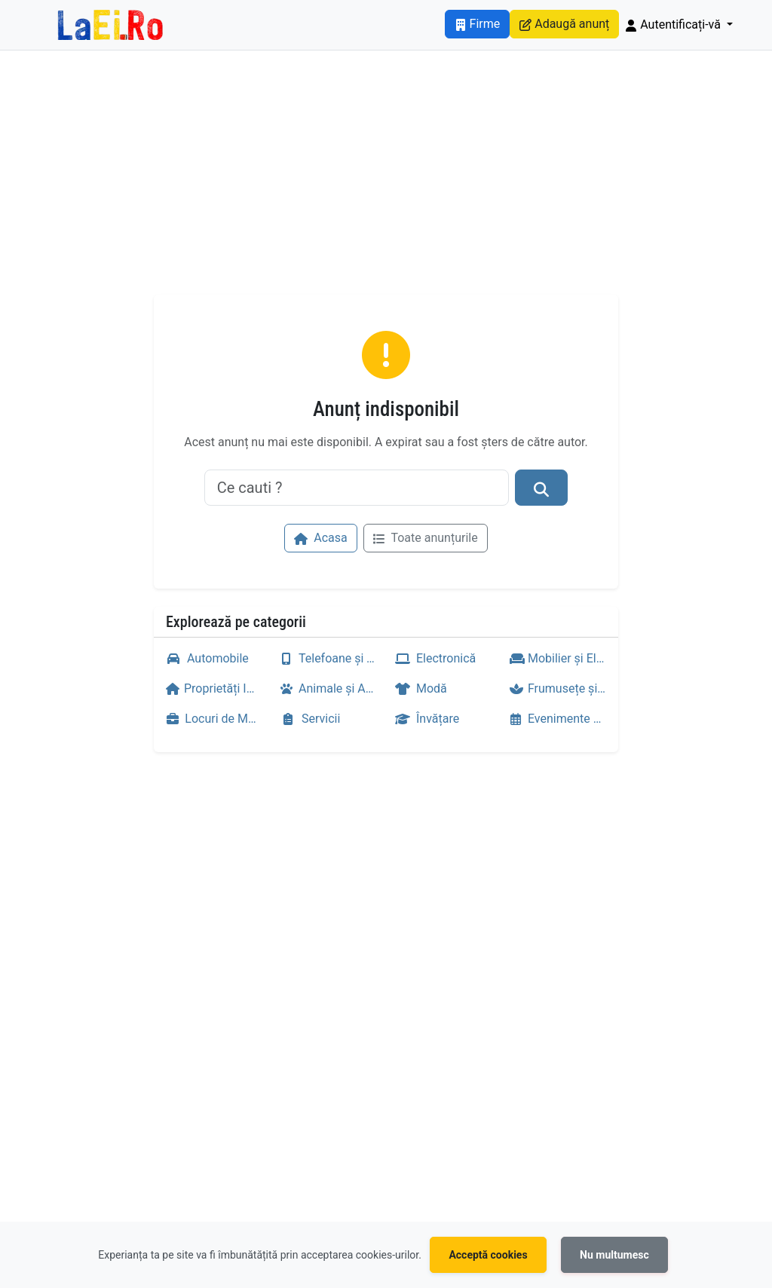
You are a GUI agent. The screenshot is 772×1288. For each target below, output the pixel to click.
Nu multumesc (614, 1255)
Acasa (320, 538)
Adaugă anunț (564, 24)
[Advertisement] (386, 181)
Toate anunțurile (425, 538)
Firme (478, 24)
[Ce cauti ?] (357, 488)
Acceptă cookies (488, 1255)
